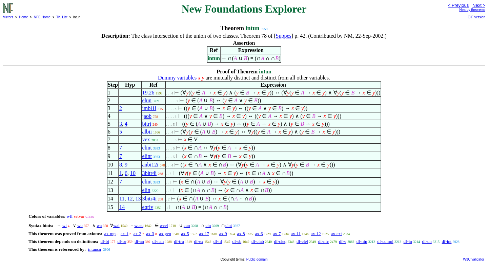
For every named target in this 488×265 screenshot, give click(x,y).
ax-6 (259, 233)
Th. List (61, 17)
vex (146, 139)
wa (99, 225)
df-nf (218, 241)
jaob (146, 116)
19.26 (148, 92)
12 (130, 198)
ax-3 (150, 233)
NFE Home (42, 17)
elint (146, 148)
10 (133, 173)
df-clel (302, 241)
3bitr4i (149, 173)
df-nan (158, 241)
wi (64, 225)
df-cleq (280, 241)
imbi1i (149, 108)
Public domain (257, 259)
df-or (122, 241)
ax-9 (223, 233)
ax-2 (137, 233)
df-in (408, 241)
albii (146, 132)
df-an (139, 241)
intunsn (94, 249)
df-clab (257, 241)
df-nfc (323, 241)
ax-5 (185, 233)
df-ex (198, 241)
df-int (447, 241)
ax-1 (124, 233)
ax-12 (316, 233)
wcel (164, 225)
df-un (427, 241)
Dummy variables (177, 78)
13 (138, 198)
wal (116, 225)
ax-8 (241, 233)
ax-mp (110, 233)
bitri (146, 124)
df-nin (362, 241)
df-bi (104, 241)
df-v (342, 241)
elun (146, 100)
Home (23, 17)
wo (80, 225)
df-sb (236, 241)
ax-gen (165, 233)
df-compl (385, 241)
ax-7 (277, 233)
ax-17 (204, 233)
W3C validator (473, 259)
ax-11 (296, 233)
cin (208, 225)
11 (121, 198)
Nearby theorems (472, 10)
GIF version (476, 17)
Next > (478, 5)
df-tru (179, 241)
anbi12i (150, 164)
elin (146, 190)
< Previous (458, 5)
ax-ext (336, 233)
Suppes (283, 36)
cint (228, 225)
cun (187, 225)
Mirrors (8, 17)
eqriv (147, 207)
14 (122, 207)
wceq (138, 225)
